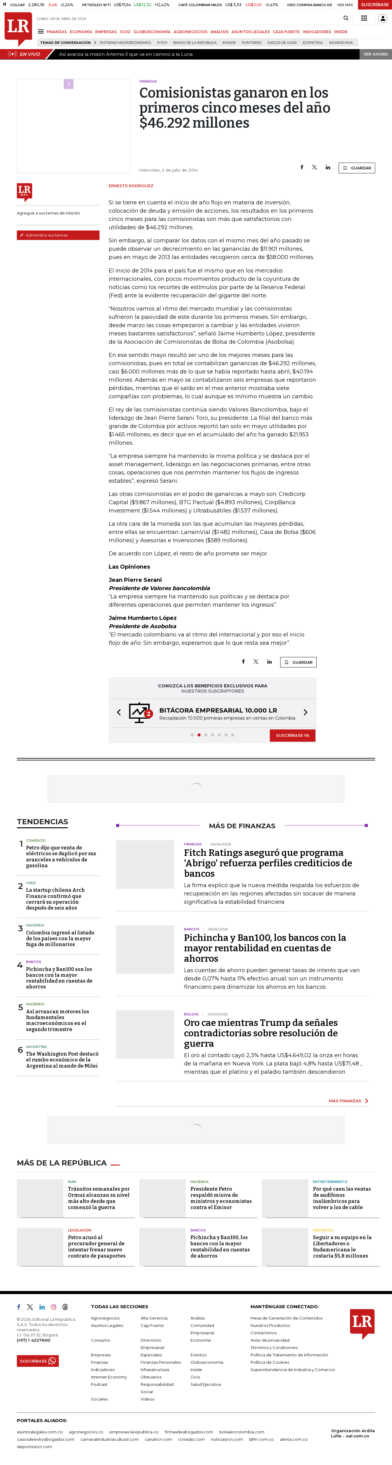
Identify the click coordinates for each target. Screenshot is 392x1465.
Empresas (101, 1354)
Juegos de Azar (282, 43)
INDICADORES (317, 31)
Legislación (79, 1230)
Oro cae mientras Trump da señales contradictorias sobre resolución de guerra (261, 1033)
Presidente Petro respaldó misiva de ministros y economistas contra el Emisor (221, 1198)
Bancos (33, 962)
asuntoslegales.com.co (40, 1431)
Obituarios (151, 1376)
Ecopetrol (313, 43)
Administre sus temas (44, 235)
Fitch (162, 43)
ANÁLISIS (219, 31)
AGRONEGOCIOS (190, 31)
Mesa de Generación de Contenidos (286, 1318)
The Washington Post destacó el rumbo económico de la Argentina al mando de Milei (62, 1060)
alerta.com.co (294, 1439)
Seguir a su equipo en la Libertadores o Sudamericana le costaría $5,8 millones (342, 1247)
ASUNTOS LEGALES (251, 31)
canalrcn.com (158, 1439)
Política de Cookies (270, 1362)
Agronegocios (105, 1318)
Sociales (99, 1399)
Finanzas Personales (161, 1362)
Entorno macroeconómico (125, 43)
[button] (117, 713)
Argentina (36, 1047)
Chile (31, 883)
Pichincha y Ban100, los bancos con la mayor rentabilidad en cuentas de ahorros (265, 948)
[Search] (346, 18)
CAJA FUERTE (286, 31)
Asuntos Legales (107, 1325)
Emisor (229, 43)
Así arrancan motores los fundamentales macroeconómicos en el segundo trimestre (57, 1020)
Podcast (99, 1384)
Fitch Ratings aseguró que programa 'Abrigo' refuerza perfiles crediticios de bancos (268, 863)
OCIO (125, 31)
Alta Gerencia (154, 1318)
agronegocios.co (86, 1431)
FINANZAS (57, 31)
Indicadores (103, 1369)
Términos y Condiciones (274, 1347)
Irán (72, 1182)
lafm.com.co (261, 1439)
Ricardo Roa (341, 43)
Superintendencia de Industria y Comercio (293, 1369)
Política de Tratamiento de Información (289, 1354)
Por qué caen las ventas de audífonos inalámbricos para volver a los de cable (342, 1198)
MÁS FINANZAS (345, 1100)
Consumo (100, 1340)
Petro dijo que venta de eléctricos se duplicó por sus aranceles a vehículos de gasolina (61, 856)
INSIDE (341, 31)
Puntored (251, 43)
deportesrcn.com (34, 1446)
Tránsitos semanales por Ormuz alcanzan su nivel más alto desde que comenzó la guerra (99, 1198)
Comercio (36, 840)
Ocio (195, 1376)
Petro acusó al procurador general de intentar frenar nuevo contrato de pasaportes (97, 1247)
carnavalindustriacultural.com (110, 1439)
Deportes (323, 1230)
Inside (196, 1369)
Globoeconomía (206, 1362)
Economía (200, 1340)
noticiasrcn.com (227, 1439)
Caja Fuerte (152, 1325)
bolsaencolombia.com (241, 1431)
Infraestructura (155, 1369)
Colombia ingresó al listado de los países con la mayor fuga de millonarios (60, 938)
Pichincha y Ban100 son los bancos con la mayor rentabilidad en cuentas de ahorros (59, 978)
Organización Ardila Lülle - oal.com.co (353, 1433)
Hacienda (35, 925)
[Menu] (42, 31)
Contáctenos (264, 1332)
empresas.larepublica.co (134, 1431)
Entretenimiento (330, 1182)
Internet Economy (109, 1376)
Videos (147, 1399)
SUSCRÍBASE (375, 4)
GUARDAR (357, 167)
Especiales (151, 1354)
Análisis (197, 1318)
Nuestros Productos (270, 1325)
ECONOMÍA (81, 31)
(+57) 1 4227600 (33, 1340)
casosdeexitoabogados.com (45, 1439)
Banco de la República (195, 43)
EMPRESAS (106, 31)
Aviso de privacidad (270, 1340)
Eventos (198, 1354)
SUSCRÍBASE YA (292, 735)
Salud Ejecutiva (205, 1384)
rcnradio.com (191, 1439)
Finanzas (99, 1362)
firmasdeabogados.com (189, 1431)
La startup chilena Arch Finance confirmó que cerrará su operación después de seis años (55, 899)
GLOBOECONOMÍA (152, 31)
